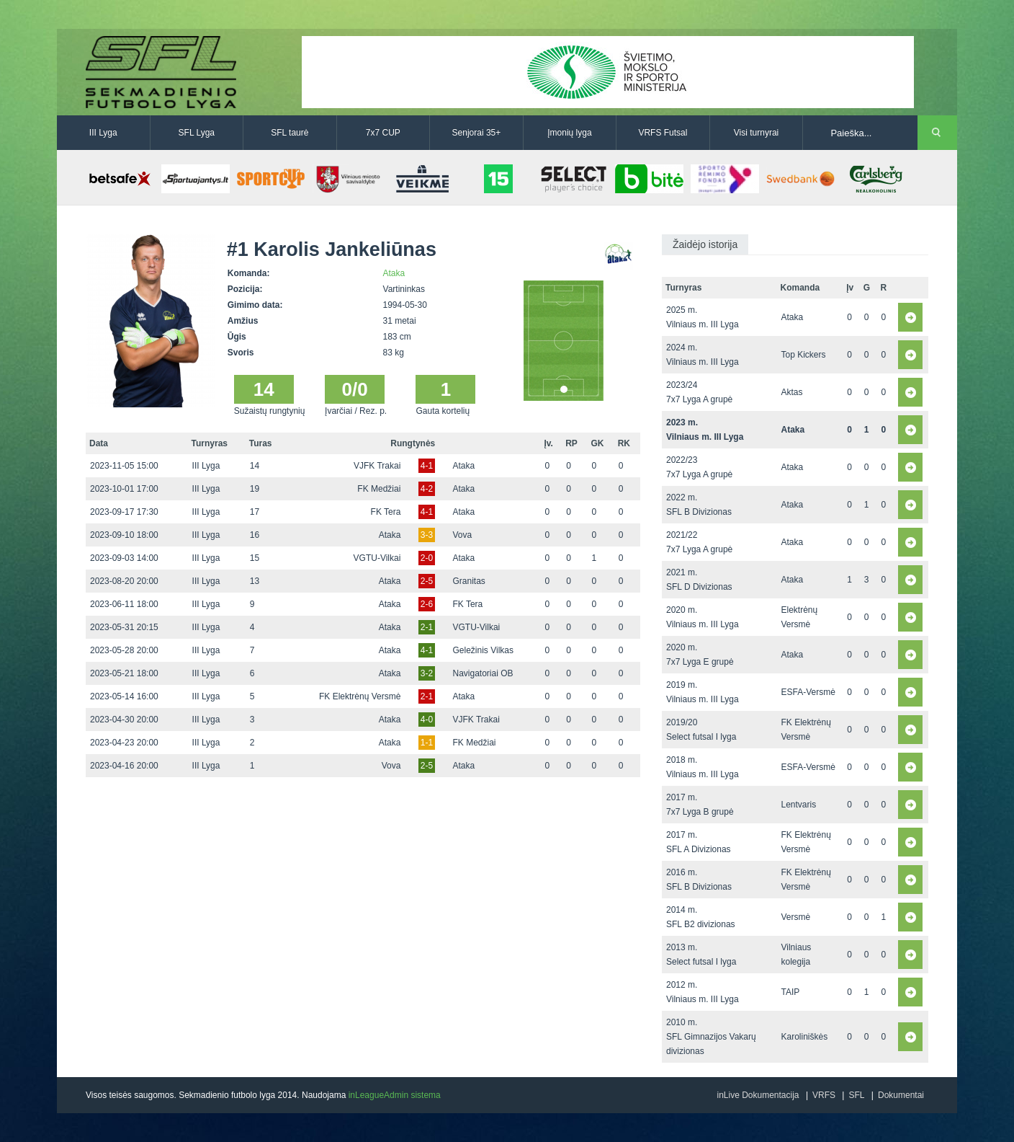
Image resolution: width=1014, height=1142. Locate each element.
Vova (462, 535)
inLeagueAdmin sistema (395, 1095)
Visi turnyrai (756, 133)
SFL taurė (289, 133)
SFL (856, 1095)
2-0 (427, 558)
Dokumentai (901, 1095)
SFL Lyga (197, 133)
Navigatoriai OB (482, 673)
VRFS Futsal (662, 133)
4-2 (427, 489)
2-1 (427, 627)
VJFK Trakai (377, 466)
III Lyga (103, 133)
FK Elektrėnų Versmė (359, 696)
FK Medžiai (378, 489)
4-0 (427, 719)
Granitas (468, 581)
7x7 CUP (383, 133)
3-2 (427, 673)
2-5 (427, 581)
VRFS (823, 1095)
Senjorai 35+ (476, 133)
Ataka (394, 273)
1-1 (427, 743)
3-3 (427, 535)
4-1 (427, 466)
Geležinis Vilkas (482, 650)
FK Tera (386, 512)
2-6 (427, 604)
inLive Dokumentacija (758, 1095)
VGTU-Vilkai (377, 558)
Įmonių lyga (569, 133)
